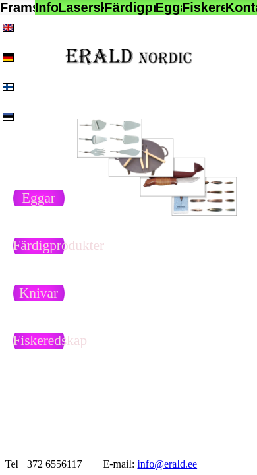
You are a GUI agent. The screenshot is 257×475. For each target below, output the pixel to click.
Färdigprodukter (130, 7)
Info (47, 7)
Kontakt (241, 7)
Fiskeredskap (203, 7)
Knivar (38, 293)
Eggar (169, 7)
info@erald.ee (167, 464)
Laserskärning (81, 7)
